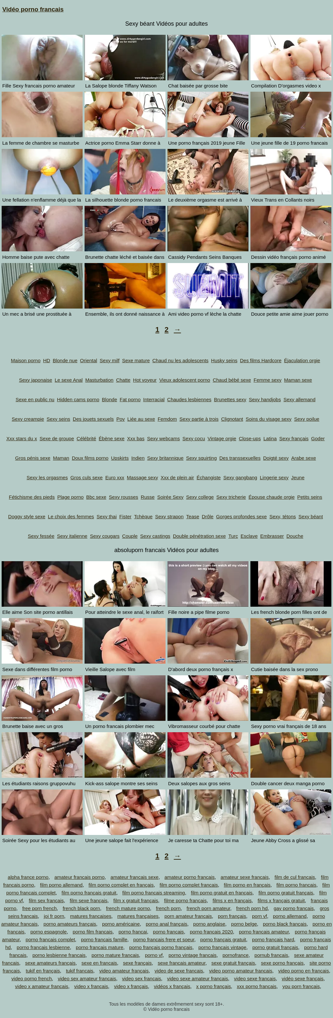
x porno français (213, 986)
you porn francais (301, 986)
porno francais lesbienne (43, 947)
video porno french (31, 978)
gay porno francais (293, 908)
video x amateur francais (41, 986)
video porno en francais (303, 970)
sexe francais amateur (182, 963)
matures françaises (138, 916)
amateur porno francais (190, 877)
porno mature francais (115, 955)
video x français (131, 986)
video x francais (91, 986)
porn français (232, 916)
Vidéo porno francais (33, 9)
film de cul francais (294, 877)
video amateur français (124, 970)
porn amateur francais (188, 916)
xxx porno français (256, 986)
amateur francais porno (79, 877)
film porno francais (296, 885)
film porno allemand (61, 885)
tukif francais (79, 970)
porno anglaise (209, 924)
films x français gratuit (281, 900)
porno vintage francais (192, 955)
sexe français (137, 963)
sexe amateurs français (50, 963)
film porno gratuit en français (221, 892)
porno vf (154, 955)
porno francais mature (99, 947)
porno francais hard (273, 939)
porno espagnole (48, 931)
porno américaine (121, 924)
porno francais (168, 931)
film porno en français (247, 885)
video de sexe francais (178, 970)
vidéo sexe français (302, 978)
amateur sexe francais (244, 877)
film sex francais (46, 900)
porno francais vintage (222, 947)
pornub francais (271, 955)
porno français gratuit (223, 939)
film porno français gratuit (88, 892)
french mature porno (128, 908)
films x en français (232, 900)
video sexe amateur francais (197, 978)
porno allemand (289, 916)
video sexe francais (255, 978)
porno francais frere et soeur (163, 939)
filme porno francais (185, 900)
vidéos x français (172, 986)
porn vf (259, 916)
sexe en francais (99, 963)
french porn (168, 908)
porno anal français (166, 924)
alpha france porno (28, 877)
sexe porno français (282, 963)
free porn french (39, 908)
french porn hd (252, 908)
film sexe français (88, 900)
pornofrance (235, 955)
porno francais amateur (264, 931)
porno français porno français (160, 947)
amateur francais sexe (135, 877)
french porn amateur (208, 908)
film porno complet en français (120, 885)
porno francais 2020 (211, 931)
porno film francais (93, 931)
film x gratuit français (135, 900)
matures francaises (91, 916)
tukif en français (43, 970)
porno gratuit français (275, 947)
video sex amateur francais (87, 978)
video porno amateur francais (240, 970)
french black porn (81, 908)
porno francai (132, 931)
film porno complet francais (189, 885)
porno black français (284, 924)
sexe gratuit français (233, 963)
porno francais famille (104, 939)
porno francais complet (50, 939)
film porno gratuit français (286, 892)
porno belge (244, 924)
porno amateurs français (70, 924)
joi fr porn (54, 916)
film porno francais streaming (153, 892)
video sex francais (141, 978)
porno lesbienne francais (59, 955)
